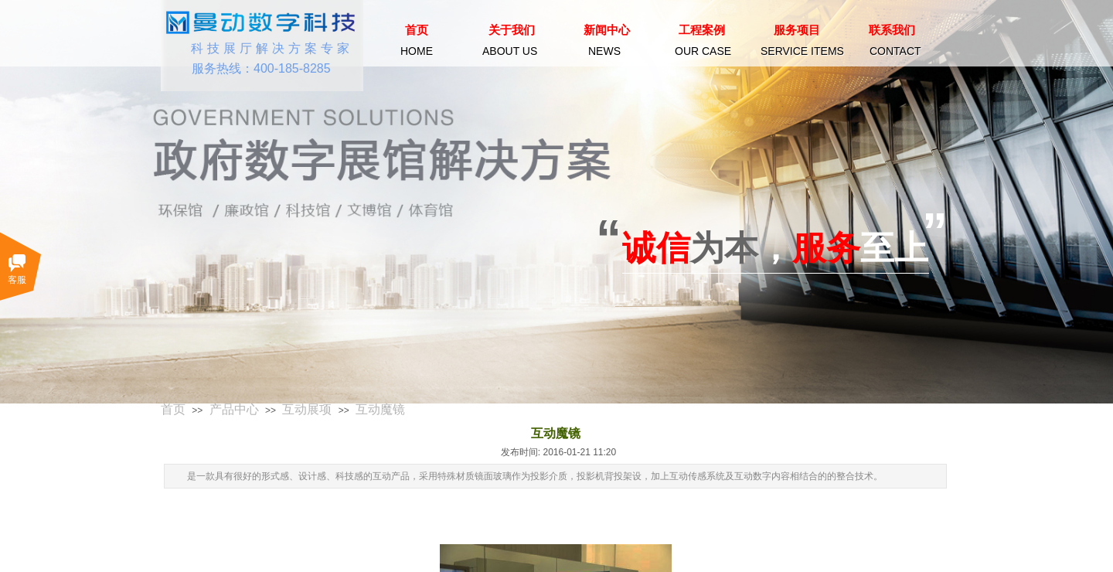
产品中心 (234, 409)
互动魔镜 (380, 409)
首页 (173, 409)
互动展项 (307, 409)
